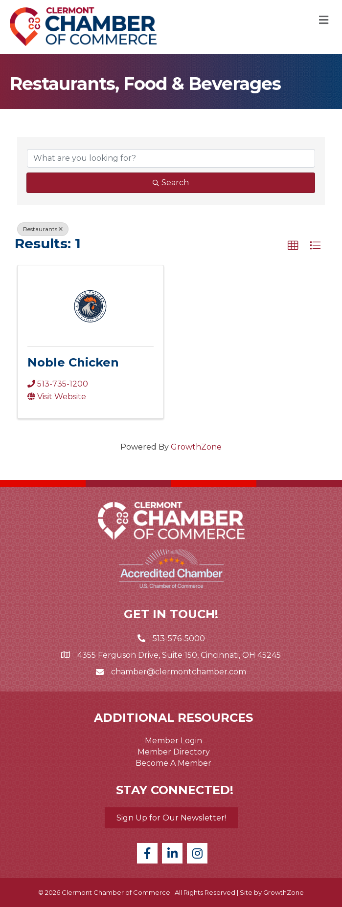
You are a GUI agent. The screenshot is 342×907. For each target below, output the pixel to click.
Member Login (173, 740)
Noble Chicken (73, 362)
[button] (293, 246)
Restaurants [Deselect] (43, 229)
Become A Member (173, 763)
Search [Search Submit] (171, 182)
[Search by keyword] (171, 158)
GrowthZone (196, 447)
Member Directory (173, 751)
